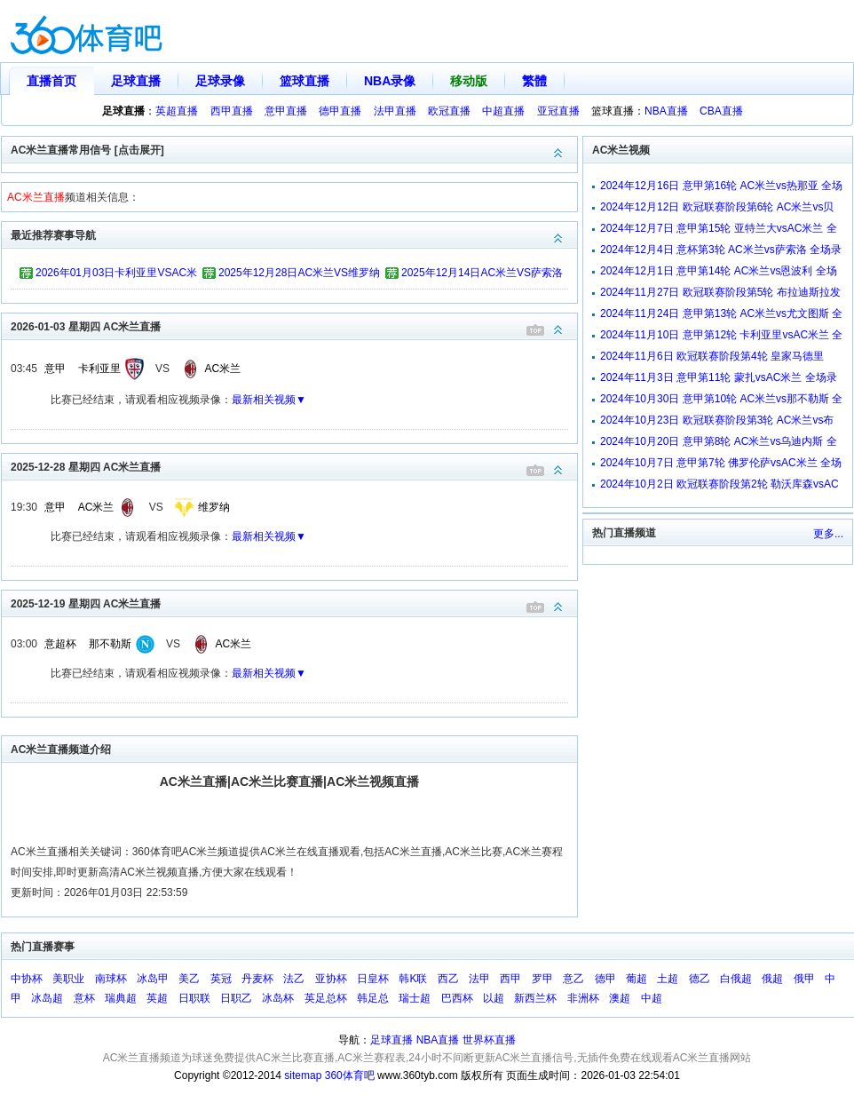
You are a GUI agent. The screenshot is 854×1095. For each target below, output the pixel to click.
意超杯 (60, 644)
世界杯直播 (489, 1040)
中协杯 (27, 978)
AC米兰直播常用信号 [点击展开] (294, 149)
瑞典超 (121, 998)
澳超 (619, 998)
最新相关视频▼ (269, 399)
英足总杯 (325, 998)
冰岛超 (47, 998)
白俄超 (736, 978)
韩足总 (373, 998)
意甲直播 (286, 111)
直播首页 (51, 81)
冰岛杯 (278, 998)
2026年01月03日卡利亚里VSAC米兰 (116, 275)
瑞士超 (415, 998)
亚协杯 (331, 978)
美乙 (189, 978)
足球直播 (136, 81)
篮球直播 (304, 81)
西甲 (510, 978)
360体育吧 (350, 1075)
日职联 (194, 998)
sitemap (302, 1075)
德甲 (605, 978)
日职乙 (236, 998)
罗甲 (542, 978)
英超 (157, 998)
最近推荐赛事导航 (294, 234)
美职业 (68, 978)
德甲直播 (340, 111)
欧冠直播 (449, 111)
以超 (493, 998)
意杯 (84, 998)
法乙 (293, 978)
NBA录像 (389, 81)
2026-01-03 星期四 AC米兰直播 (294, 325)
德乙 (699, 978)
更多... (828, 534)
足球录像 (220, 81)
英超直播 (176, 111)
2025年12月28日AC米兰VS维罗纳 (299, 272)
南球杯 (111, 978)
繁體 (534, 81)
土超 (667, 978)
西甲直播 (231, 111)
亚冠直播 (558, 111)
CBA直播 (721, 111)
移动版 (468, 81)
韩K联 (413, 978)
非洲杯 (583, 998)
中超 (651, 998)
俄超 (772, 978)
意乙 (573, 978)
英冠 (221, 978)
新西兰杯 (535, 998)
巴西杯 (457, 998)
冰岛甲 (153, 978)
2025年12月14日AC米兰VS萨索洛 (482, 272)
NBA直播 (666, 111)
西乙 (448, 978)
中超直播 (503, 111)
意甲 (55, 368)
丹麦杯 (257, 978)
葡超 (636, 978)
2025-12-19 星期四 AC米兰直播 (294, 603)
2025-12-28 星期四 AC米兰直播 (294, 466)
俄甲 (804, 978)
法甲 (479, 978)
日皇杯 (373, 978)
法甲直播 (395, 111)
